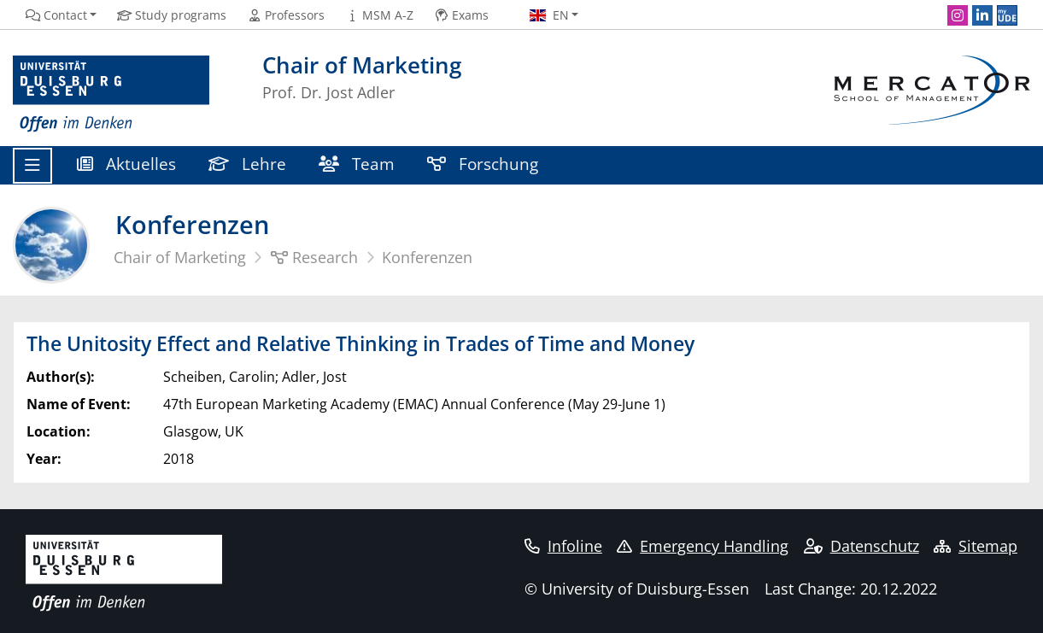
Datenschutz (861, 546)
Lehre (247, 163)
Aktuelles (126, 163)
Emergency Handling (702, 546)
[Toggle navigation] (32, 166)
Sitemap (975, 546)
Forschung (482, 163)
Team (357, 163)
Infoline (563, 546)
